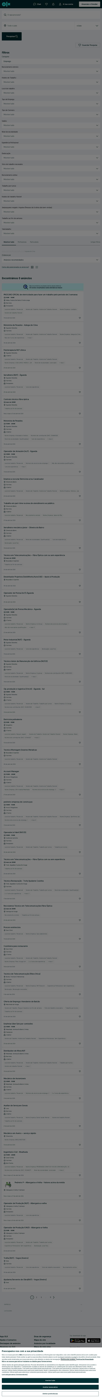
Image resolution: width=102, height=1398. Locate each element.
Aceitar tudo (50, 1380)
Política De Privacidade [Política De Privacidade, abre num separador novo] (84, 1359)
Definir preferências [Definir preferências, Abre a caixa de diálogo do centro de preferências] (50, 1394)
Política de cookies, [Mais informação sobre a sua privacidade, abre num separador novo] (68, 1359)
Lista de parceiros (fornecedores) (14, 1374)
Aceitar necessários (50, 1387)
